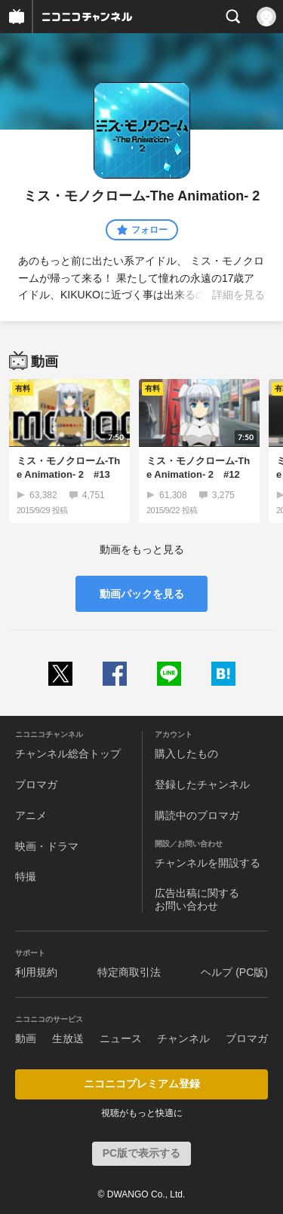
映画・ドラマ (46, 846)
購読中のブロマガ (197, 815)
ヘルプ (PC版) (234, 972)
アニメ (31, 815)
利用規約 (36, 972)
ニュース (121, 1038)
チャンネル (183, 1038)
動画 (25, 1038)
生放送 (68, 1038)
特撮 (25, 876)
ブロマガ (36, 784)
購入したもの (186, 754)
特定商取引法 (129, 972)
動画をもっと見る (142, 549)
